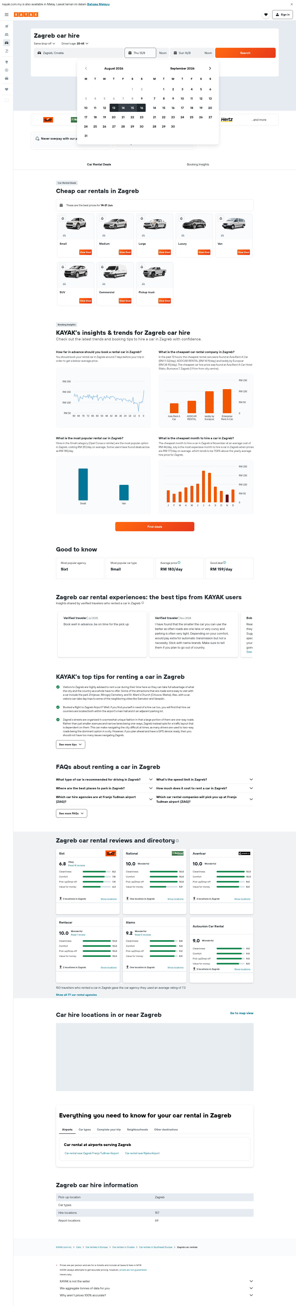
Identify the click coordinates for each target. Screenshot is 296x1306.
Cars (78, 1247)
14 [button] (123, 108)
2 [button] (142, 89)
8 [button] (132, 98)
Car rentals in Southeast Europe (155, 1247)
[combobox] (45, 43)
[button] (291, 4)
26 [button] (104, 126)
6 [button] (114, 98)
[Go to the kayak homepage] (26, 14)
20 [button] (114, 117)
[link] (154, 526)
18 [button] (95, 117)
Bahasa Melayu (98, 4)
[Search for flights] (7, 26)
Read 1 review (78, 934)
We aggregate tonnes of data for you (157, 1288)
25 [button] (95, 126)
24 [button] (86, 126)
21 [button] (123, 117)
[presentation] (142, 602)
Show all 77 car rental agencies (76, 994)
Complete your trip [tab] (109, 1129)
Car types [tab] (85, 1129)
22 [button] (132, 117)
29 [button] (132, 126)
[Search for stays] (7, 34)
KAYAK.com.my (63, 1247)
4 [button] (95, 98)
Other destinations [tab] (166, 1129)
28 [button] (123, 126)
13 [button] (113, 108)
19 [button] (104, 117)
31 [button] (85, 136)
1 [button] (132, 89)
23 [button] (141, 117)
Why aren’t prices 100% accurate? (157, 1295)
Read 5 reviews (143, 934)
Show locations (109, 898)
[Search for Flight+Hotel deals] (7, 51)
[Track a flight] (7, 70)
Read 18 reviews (76, 865)
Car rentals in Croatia (123, 1247)
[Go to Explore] (7, 62)
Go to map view (241, 1013)
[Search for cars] (7, 43)
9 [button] (142, 98)
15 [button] (132, 108)
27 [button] (113, 126)
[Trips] (7, 89)
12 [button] (104, 108)
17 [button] (85, 117)
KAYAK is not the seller (157, 1281)
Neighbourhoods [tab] (137, 1129)
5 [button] (104, 98)
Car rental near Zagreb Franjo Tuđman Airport (92, 1153)
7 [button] (123, 98)
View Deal (85, 252)
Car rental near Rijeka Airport (142, 1153)
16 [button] (141, 108)
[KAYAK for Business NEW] (7, 78)
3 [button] (86, 98)
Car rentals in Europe (97, 1247)
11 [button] (95, 108)
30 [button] (142, 126)
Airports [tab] (67, 1129)
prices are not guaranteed (133, 1269)
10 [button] (86, 108)
